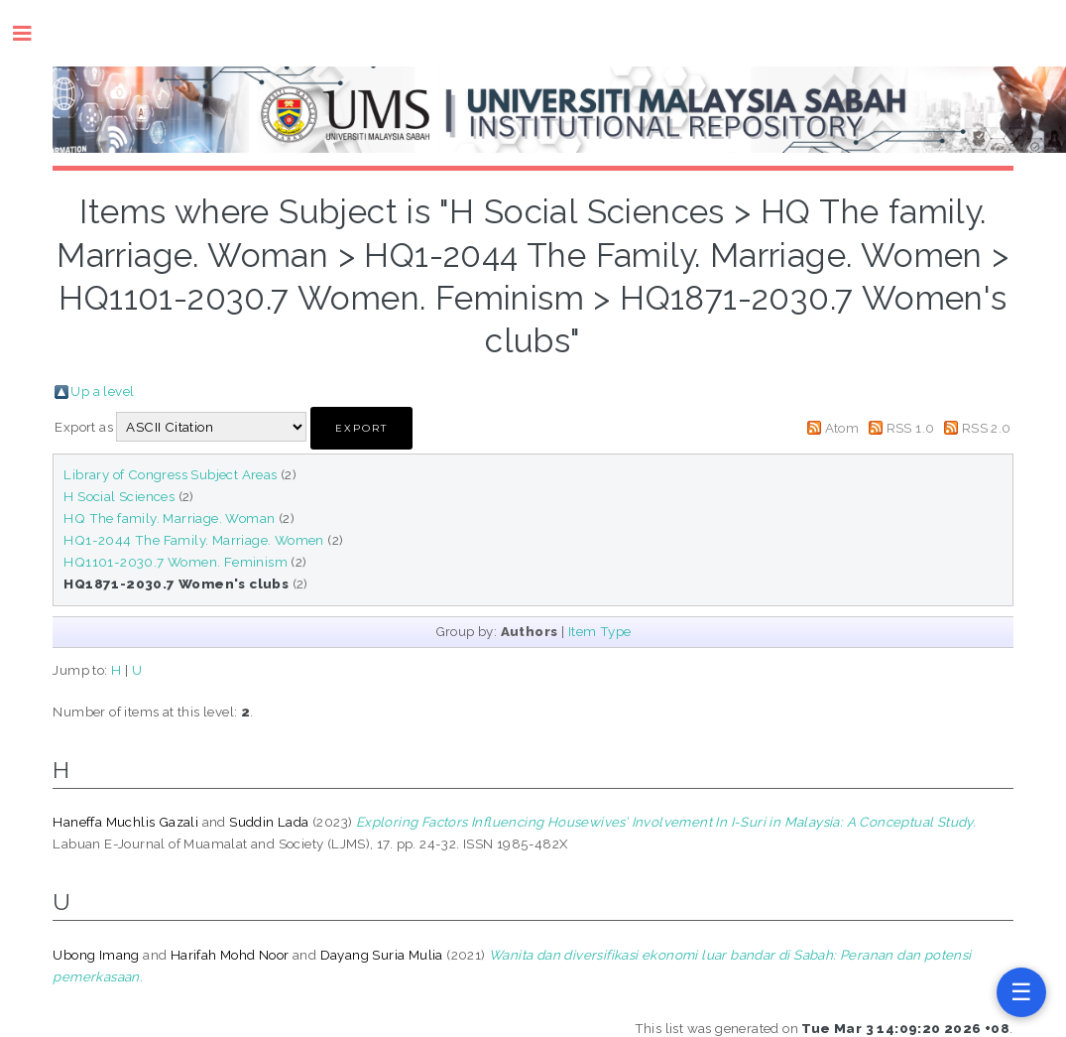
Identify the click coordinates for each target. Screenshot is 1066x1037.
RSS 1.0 (911, 428)
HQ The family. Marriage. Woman (169, 518)
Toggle (32, 33)
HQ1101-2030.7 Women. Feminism (175, 562)
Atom (842, 428)
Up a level (102, 391)
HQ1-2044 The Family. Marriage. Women (193, 540)
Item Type (600, 631)
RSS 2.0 (986, 428)
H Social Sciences (119, 496)
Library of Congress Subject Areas (170, 474)
